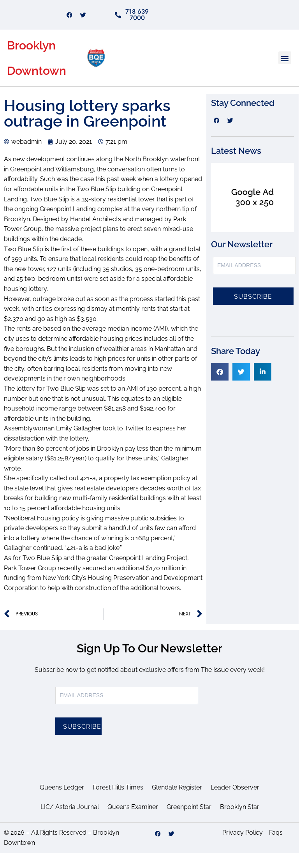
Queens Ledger (62, 787)
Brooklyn (31, 45)
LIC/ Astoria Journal (69, 807)
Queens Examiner (132, 807)
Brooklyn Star (239, 807)
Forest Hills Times (118, 787)
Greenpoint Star (189, 807)
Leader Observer (235, 787)
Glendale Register (177, 787)
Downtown (36, 71)
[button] (284, 57)
